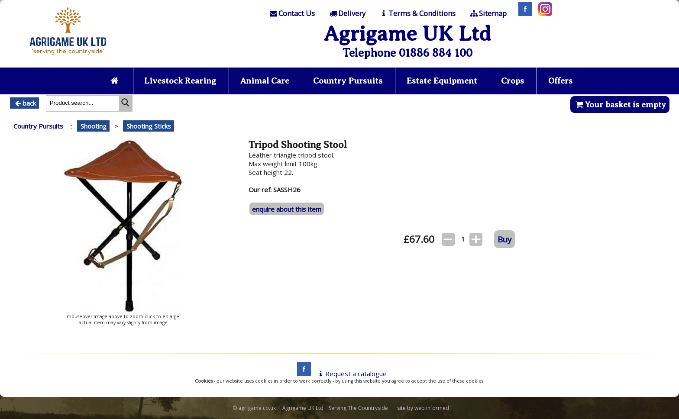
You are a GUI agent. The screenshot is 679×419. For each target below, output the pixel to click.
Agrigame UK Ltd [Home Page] (407, 33)
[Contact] (292, 13)
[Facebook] (523, 13)
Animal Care (264, 80)
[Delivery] (346, 13)
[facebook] (302, 373)
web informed (431, 408)
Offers (560, 80)
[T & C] (417, 13)
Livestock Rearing (180, 80)
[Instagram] (543, 13)
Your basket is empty (620, 104)
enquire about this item (286, 209)
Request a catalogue (351, 373)
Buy (504, 239)
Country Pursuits (347, 80)
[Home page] (68, 57)
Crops (512, 80)
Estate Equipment (442, 80)
